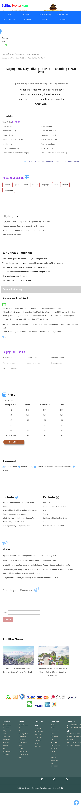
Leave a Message (74, 745)
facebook (32, 161)
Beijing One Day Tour (32, 54)
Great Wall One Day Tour (36, 58)
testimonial (8, 190)
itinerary (7, 185)
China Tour (45, 19)
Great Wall (10, 58)
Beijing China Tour (9, 19)
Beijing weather (57, 357)
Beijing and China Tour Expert (15, 10)
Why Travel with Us (7, 732)
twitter (41, 161)
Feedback (62, 19)
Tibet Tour (38, 746)
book (26, 185)
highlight (45, 185)
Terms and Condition (6, 738)
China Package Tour (23, 732)
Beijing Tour (27, 15)
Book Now (13, 442)
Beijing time (32, 357)
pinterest (68, 161)
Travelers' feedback (10, 357)
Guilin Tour (38, 737)
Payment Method (6, 744)
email (76, 161)
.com (24, 5)
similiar (65, 185)
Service (16, 5)
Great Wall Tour (62, 15)
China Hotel (27, 19)
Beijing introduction (10, 369)
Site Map (6, 754)
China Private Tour (23, 726)
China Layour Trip (23, 756)
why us (35, 185)
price (17, 185)
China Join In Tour (23, 744)
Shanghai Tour (38, 741)
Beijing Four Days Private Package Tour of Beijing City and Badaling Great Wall (53, 672)
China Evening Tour (23, 750)
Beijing (6, 5)
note (56, 185)
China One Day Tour (22, 738)
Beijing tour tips (33, 363)
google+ (49, 161)
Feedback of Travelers (7, 726)
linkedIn (59, 161)
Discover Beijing (45, 15)
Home (9, 15)
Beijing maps (56, 363)
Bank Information (7, 750)
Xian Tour (38, 734)
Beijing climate (9, 363)
